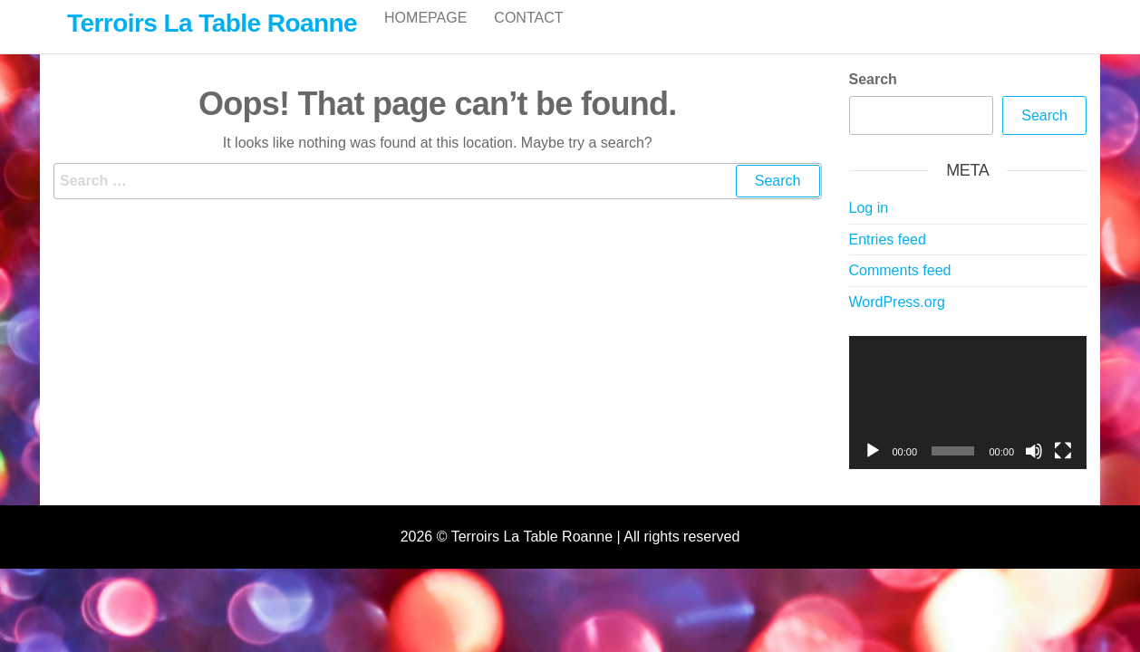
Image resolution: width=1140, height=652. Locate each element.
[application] (968, 422)
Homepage (425, 35)
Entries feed (887, 258)
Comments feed (900, 289)
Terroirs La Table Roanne (212, 23)
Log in (869, 227)
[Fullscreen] (1063, 470)
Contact (528, 35)
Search (873, 98)
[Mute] (1034, 470)
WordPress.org (897, 321)
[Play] (873, 470)
